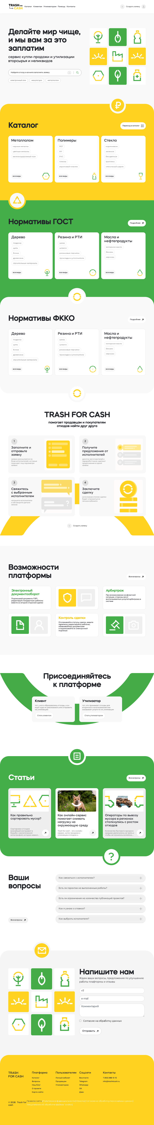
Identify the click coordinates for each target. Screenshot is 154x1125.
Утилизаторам (49, 7)
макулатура (37, 80)
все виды (17, 176)
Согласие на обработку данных (102, 1021)
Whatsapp (83, 1085)
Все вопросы (18, 920)
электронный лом (18, 80)
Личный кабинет (63, 1078)
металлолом (53, 80)
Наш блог (36, 1085)
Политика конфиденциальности (59, 1101)
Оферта (80, 1101)
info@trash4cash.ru (111, 1081)
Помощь (61, 7)
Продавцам (61, 1081)
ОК (80, 1089)
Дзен (81, 1092)
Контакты (71, 7)
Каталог (28, 7)
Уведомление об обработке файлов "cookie (49, 1104)
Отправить (90, 1031)
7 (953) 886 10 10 (110, 1078)
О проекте (36, 1089)
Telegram (83, 1081)
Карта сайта (37, 1092)
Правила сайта (34, 1101)
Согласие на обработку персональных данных (109, 1101)
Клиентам (37, 7)
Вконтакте (83, 1078)
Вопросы (36, 1081)
